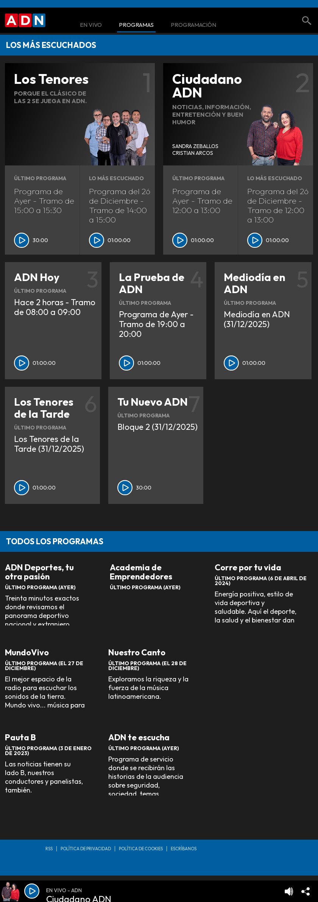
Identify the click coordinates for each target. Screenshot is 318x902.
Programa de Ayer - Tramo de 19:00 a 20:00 (156, 324)
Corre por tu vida (248, 567)
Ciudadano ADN (207, 85)
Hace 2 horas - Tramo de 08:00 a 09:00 (54, 307)
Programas (136, 25)
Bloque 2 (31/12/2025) (157, 427)
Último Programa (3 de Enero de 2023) (48, 751)
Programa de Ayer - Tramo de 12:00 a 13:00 (202, 200)
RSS (49, 848)
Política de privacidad (86, 848)
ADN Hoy (36, 277)
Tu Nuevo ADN (152, 401)
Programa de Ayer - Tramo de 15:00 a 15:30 (44, 200)
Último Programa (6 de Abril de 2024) (261, 581)
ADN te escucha (139, 737)
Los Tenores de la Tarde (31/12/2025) (49, 444)
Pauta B (20, 737)
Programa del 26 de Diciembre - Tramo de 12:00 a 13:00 (278, 205)
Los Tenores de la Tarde (43, 407)
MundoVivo (27, 652)
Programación (193, 25)
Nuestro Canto (136, 652)
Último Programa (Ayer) (40, 587)
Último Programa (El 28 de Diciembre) (147, 666)
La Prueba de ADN (151, 283)
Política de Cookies (141, 848)
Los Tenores (51, 78)
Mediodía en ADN (254, 283)
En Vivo (91, 25)
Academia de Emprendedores (141, 572)
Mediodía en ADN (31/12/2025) (257, 319)
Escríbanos (183, 848)
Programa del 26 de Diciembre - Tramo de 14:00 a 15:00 (119, 205)
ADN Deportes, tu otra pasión (39, 572)
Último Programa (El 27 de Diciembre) (44, 666)
